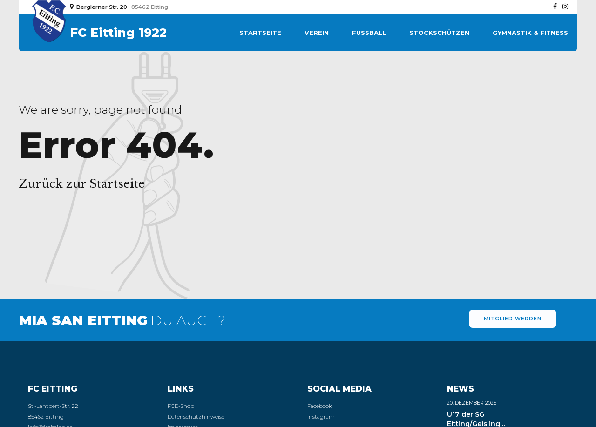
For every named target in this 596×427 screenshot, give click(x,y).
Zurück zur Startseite (82, 183)
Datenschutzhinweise (196, 416)
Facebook (319, 406)
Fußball (369, 32)
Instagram (321, 416)
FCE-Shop (181, 406)
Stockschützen (439, 32)
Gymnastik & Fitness (530, 32)
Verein (317, 32)
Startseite (260, 32)
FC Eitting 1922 (118, 32)
